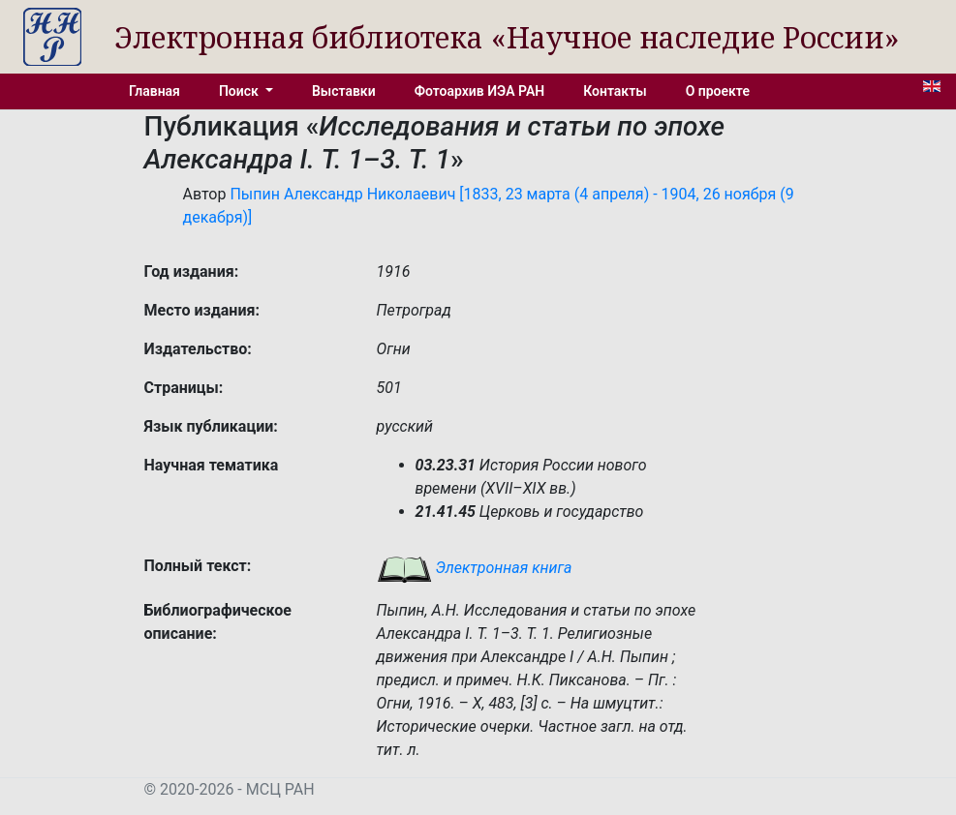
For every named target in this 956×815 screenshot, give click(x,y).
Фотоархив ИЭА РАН (480, 91)
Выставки (344, 91)
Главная (154, 91)
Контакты (614, 91)
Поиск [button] (240, 91)
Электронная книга (474, 567)
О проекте (718, 91)
